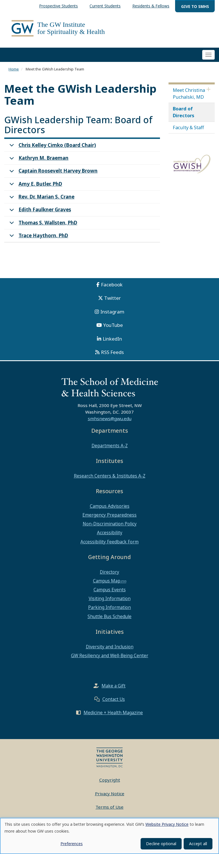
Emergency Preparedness (109, 515)
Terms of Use (109, 807)
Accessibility (109, 533)
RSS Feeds (112, 352)
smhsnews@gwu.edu (109, 418)
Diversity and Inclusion (109, 646)
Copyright (109, 780)
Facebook (112, 284)
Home (14, 69)
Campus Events (110, 590)
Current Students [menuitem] (105, 6)
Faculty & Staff (188, 127)
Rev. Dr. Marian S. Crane (40, 199)
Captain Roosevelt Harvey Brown (52, 173)
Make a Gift (113, 686)
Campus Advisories (109, 506)
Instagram (112, 311)
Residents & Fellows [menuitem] (150, 6)
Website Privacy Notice (166, 824)
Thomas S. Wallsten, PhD (42, 224)
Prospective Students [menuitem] (58, 6)
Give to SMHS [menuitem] (195, 6)
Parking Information (109, 607)
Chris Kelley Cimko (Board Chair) (51, 147)
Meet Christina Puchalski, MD (189, 93)
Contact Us (113, 699)
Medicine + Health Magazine (113, 713)
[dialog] (109, 836)
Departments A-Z (110, 446)
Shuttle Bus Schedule (109, 616)
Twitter (112, 298)
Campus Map (106, 581)
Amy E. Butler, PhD (34, 186)
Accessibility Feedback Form (109, 542)
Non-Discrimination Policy (110, 524)
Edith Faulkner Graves (39, 211)
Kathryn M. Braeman (37, 160)
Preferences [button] (71, 843)
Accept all (198, 843)
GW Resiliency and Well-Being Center (109, 655)
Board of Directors (183, 112)
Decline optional (161, 843)
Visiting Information (110, 599)
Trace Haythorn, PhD (37, 237)
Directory (109, 572)
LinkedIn (112, 338)
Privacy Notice (109, 793)
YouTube (113, 325)
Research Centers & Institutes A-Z (109, 476)
